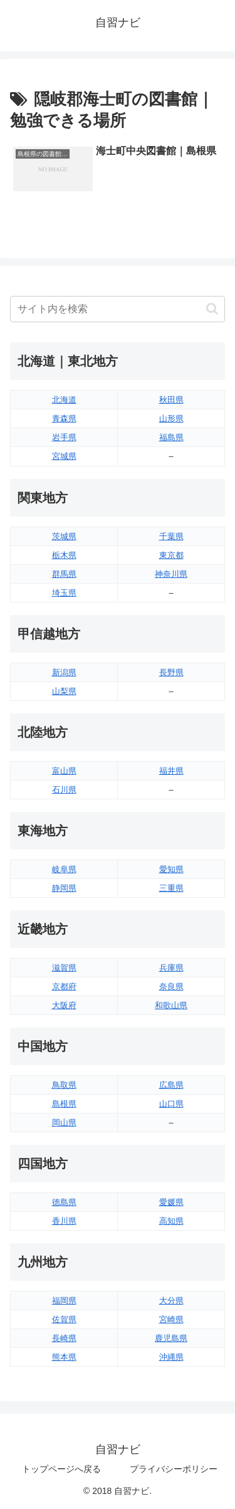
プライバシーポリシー (173, 1469)
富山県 (64, 771)
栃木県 (64, 555)
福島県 (171, 437)
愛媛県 (171, 1202)
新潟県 (64, 672)
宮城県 (64, 456)
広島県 (171, 1085)
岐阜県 (64, 869)
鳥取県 (64, 1085)
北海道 (64, 399)
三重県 (171, 888)
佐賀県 (64, 1319)
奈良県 (171, 986)
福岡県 (64, 1300)
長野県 (171, 672)
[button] (212, 309)
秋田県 (171, 399)
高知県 (171, 1221)
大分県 (171, 1300)
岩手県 (64, 437)
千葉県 (171, 536)
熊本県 (64, 1357)
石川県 (64, 789)
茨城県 (64, 536)
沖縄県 (171, 1357)
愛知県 (171, 869)
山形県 (171, 418)
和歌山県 (171, 1005)
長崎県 (64, 1338)
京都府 (64, 986)
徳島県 (64, 1202)
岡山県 (64, 1122)
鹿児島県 (171, 1338)
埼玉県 (64, 592)
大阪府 (64, 1005)
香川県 (64, 1221)
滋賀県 (64, 967)
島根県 (64, 1103)
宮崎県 (171, 1319)
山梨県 (64, 691)
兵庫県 (171, 967)
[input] (117, 309)
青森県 (64, 418)
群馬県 (64, 574)
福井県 (171, 771)
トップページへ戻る (61, 1469)
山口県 (171, 1103)
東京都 (171, 555)
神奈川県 (171, 574)
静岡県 (64, 888)
